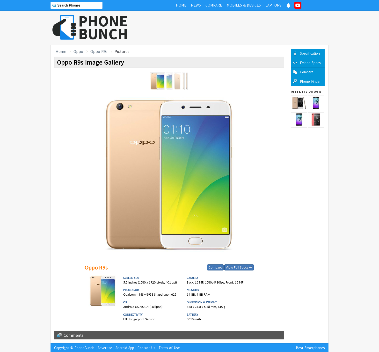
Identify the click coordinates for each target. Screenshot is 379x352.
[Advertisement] (240, 28)
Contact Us (146, 347)
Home (61, 51)
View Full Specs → (239, 267)
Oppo (78, 51)
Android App (125, 347)
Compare (215, 267)
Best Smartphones (310, 347)
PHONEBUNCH (103, 27)
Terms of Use (169, 347)
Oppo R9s (98, 51)
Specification (310, 53)
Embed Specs (310, 62)
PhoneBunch (84, 347)
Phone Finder (310, 81)
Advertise (105, 347)
